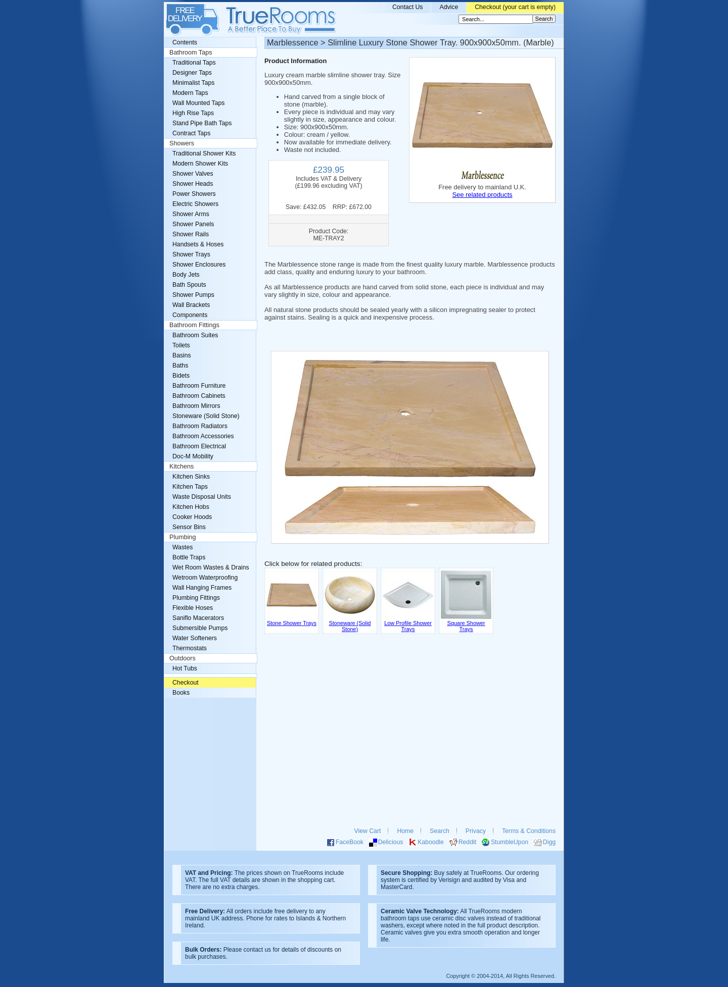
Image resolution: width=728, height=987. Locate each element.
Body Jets (186, 274)
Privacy (476, 831)
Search (439, 831)
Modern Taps (190, 92)
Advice (448, 7)
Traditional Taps (194, 62)
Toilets (181, 345)
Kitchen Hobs (190, 506)
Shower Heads (192, 183)
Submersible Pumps (200, 628)
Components (189, 315)
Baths (180, 365)
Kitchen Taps (190, 486)
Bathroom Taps (190, 52)
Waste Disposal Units (201, 496)
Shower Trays (191, 254)
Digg (549, 842)
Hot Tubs (184, 668)
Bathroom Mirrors (196, 405)
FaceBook (349, 842)
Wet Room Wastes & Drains (210, 567)
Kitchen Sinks (191, 476)
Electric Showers (195, 203)
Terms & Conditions (529, 831)
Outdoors (182, 658)
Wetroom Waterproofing (205, 577)
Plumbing (182, 537)
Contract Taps (191, 133)
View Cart (367, 831)
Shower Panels (193, 224)
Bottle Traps (188, 557)
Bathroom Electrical (199, 446)
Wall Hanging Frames (202, 587)
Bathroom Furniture (198, 385)
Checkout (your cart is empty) (515, 7)
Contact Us (407, 7)
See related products (482, 194)
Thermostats (189, 648)
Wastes (182, 547)
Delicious (390, 842)
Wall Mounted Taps (198, 103)
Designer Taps (192, 72)
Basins (181, 355)
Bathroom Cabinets (198, 395)
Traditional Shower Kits (204, 153)
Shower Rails (190, 234)
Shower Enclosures (198, 264)
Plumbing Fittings (196, 597)
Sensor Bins (189, 527)
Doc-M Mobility (192, 456)
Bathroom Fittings (194, 325)
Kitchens (181, 466)
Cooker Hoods (192, 517)
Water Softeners (194, 638)
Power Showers (194, 193)
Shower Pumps (193, 294)
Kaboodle (431, 842)
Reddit (467, 842)
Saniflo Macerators (198, 617)
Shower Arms (190, 214)
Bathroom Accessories (203, 436)
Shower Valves (192, 173)
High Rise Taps (193, 113)
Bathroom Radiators (200, 426)
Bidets (181, 375)
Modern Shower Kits (200, 163)
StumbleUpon (509, 842)
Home (405, 831)
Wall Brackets (191, 304)
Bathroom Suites (195, 335)
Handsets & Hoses (197, 244)
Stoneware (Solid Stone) (206, 416)
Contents (184, 42)
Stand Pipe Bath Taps (202, 123)
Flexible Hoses (192, 607)
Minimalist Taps (193, 82)
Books (181, 692)
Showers (181, 143)
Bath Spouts (189, 284)
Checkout (185, 682)
